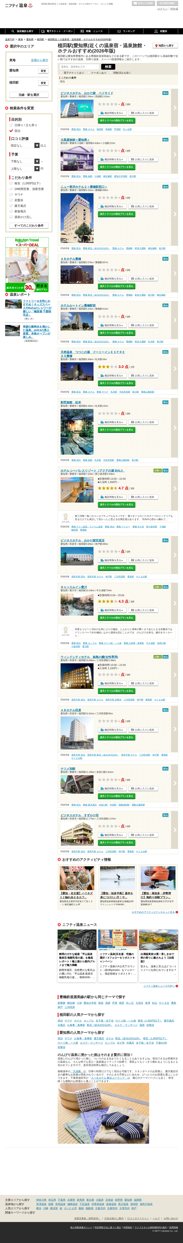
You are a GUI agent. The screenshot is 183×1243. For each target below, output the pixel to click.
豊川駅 (85, 646)
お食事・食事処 (76, 1025)
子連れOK (161, 1042)
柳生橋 (71, 1002)
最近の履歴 (167, 3)
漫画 (142, 1025)
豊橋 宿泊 (76, 129)
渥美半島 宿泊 (78, 576)
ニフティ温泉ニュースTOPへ (159, 986)
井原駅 (113, 805)
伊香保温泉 (98, 1204)
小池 (79, 1002)
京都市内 (112, 1208)
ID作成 (174, 8)
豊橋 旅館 (87, 176)
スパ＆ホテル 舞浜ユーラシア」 (109, 1077)
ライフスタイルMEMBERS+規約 (151, 1227)
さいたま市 (70, 1208)
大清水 (139, 1002)
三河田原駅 (119, 576)
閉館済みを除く (122, 72)
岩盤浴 (150, 1025)
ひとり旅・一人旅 (125, 1020)
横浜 (38, 1208)
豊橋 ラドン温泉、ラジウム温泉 (87, 526)
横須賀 (54, 1208)
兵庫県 (71, 1199)
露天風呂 (169, 1020)
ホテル (78, 1020)
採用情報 (173, 1227)
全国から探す (39, 60)
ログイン (162, 8)
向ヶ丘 (130, 1002)
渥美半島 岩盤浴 (113, 699)
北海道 (109, 1199)
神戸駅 (108, 576)
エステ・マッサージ (126, 1025)
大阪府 (100, 1199)
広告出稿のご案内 (114, 1218)
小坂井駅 (75, 646)
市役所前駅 (124, 392)
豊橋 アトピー (123, 526)
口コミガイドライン (138, 1218)
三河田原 (70, 1007)
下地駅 (162, 526)
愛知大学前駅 (120, 176)
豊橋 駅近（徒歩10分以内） (96, 248)
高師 (107, 1002)
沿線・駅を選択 (29, 94)
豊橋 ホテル (88, 129)
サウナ (68, 1020)
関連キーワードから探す (20, 1212)
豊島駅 (130, 576)
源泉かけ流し (23, 217)
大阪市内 (100, 1208)
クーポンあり (99, 72)
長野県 (119, 1199)
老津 (147, 1002)
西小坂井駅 (151, 526)
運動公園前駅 (138, 805)
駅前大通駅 (140, 248)
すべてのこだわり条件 (29, 225)
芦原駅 (117, 129)
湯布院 (134, 1204)
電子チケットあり (74, 72)
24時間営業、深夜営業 (29, 189)
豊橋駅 (129, 248)
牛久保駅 (150, 643)
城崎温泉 (72, 1204)
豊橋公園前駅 (147, 392)
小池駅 (97, 176)
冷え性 (121, 1042)
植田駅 (100, 129)
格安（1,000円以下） (150, 1020)
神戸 (60, 1007)
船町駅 (74, 530)
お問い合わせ (171, 1218)
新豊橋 (61, 1002)
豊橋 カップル (90, 643)
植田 (121, 1002)
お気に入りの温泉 (143, 3)
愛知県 (128, 1199)
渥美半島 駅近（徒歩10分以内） (103, 755)
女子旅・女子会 (105, 1020)
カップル (89, 1020)
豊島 (173, 1002)
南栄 (100, 1002)
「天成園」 (76, 1071)
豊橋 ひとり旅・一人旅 (110, 643)
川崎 (45, 1208)
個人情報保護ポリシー (81, 1227)
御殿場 (89, 1208)
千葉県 (62, 1199)
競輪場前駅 (124, 805)
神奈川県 (41, 1199)
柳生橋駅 (107, 176)
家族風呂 (20, 211)
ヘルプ (156, 1218)
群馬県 (81, 1199)
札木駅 (151, 341)
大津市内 (124, 1208)
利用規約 (127, 1227)
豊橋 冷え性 (138, 526)
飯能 (81, 1208)
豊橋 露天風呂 (90, 805)
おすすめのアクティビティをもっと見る (153, 912)
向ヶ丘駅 (127, 129)
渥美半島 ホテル (95, 576)
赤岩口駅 (103, 805)
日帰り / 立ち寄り (25, 125)
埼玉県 (52, 1199)
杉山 (154, 1002)
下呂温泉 (84, 1204)
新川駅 (133, 176)
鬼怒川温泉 (146, 1204)
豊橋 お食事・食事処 (134, 643)
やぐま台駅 (141, 576)
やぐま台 (164, 1002)
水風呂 (61, 1025)
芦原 (114, 1002)
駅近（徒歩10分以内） (100, 1025)
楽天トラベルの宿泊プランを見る (116, 120)
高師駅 (108, 129)
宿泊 (60, 1020)
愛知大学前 (90, 1002)
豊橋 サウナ (102, 392)
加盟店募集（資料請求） (87, 1218)
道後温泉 (111, 1204)
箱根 (50, 1204)
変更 (43, 70)
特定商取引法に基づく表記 (108, 1227)
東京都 (90, 1199)
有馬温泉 (60, 1204)
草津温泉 (41, 1204)
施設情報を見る (112, 113)
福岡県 (138, 1199)
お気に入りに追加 (144, 113)
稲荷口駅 (161, 643)
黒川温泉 (123, 1204)
